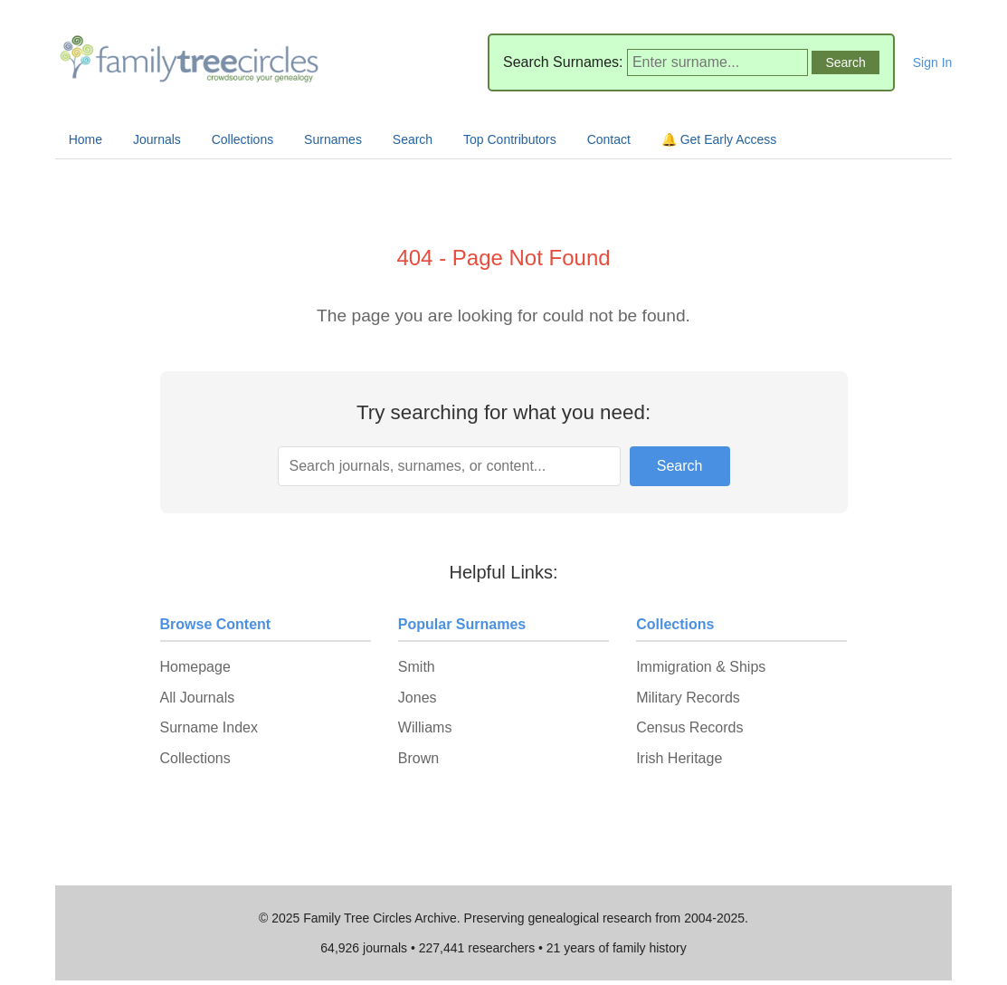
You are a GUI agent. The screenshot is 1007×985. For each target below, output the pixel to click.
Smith (416, 666)
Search (412, 139)
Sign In (933, 62)
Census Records (689, 727)
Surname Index (209, 727)
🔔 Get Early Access (718, 139)
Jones (417, 697)
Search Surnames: (563, 62)
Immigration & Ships (700, 666)
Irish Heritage (679, 758)
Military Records (688, 697)
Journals (157, 139)
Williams (425, 727)
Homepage (195, 666)
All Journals (197, 697)
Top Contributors (509, 139)
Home (85, 139)
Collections (242, 139)
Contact (609, 139)
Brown (418, 758)
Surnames (333, 139)
